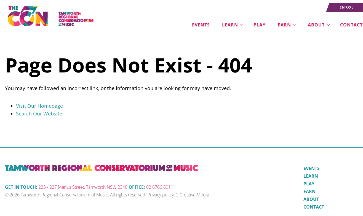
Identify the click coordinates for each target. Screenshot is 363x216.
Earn (284, 25)
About (316, 25)
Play (259, 25)
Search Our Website (39, 113)
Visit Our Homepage (39, 105)
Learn (230, 25)
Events (201, 25)
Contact (313, 207)
